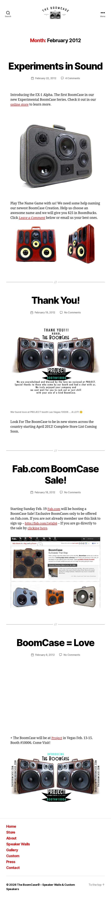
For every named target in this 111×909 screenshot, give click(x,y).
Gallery (12, 861)
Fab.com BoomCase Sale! (55, 486)
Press (11, 873)
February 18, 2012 (45, 503)
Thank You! (55, 312)
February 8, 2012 (45, 666)
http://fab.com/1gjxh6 (41, 535)
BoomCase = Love (55, 654)
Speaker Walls (18, 855)
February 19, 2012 (45, 324)
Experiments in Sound (55, 72)
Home (11, 837)
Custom (13, 867)
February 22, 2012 (45, 90)
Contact (13, 879)
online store (19, 116)
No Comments (72, 324)
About (11, 849)
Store (11, 843)
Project (56, 749)
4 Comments (72, 90)
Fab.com (53, 520)
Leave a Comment (32, 229)
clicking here (37, 539)
